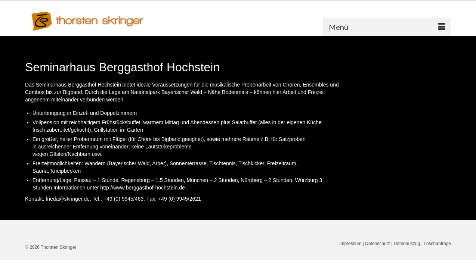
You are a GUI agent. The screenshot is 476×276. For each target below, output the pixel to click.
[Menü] (387, 27)
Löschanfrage (437, 243)
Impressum (350, 243)
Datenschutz (377, 243)
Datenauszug (407, 243)
